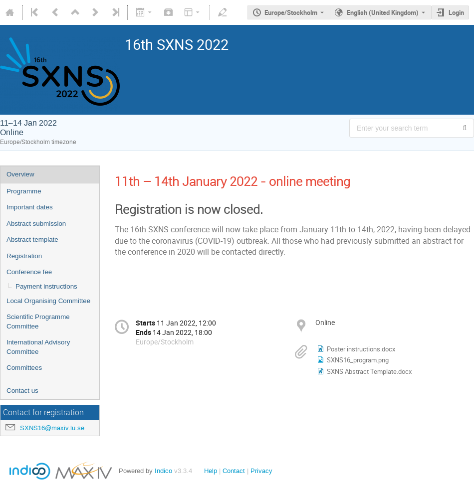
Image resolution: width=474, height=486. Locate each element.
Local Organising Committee (48, 301)
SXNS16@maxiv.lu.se (52, 428)
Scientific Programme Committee (38, 321)
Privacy (261, 471)
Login (456, 12)
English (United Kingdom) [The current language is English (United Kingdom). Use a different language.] (383, 12)
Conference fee (29, 272)
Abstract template (32, 239)
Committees (24, 367)
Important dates (29, 207)
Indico (163, 471)
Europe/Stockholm (290, 12)
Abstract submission (36, 223)
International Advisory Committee (38, 346)
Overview (20, 174)
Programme (23, 191)
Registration (24, 256)
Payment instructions (46, 286)
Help (210, 471)
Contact (234, 471)
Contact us (22, 390)
